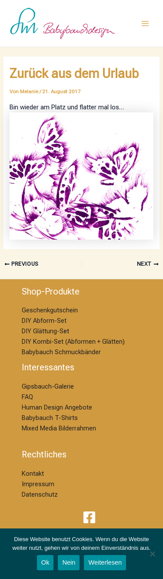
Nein (68, 562)
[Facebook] (89, 517)
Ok (45, 562)
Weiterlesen (105, 562)
